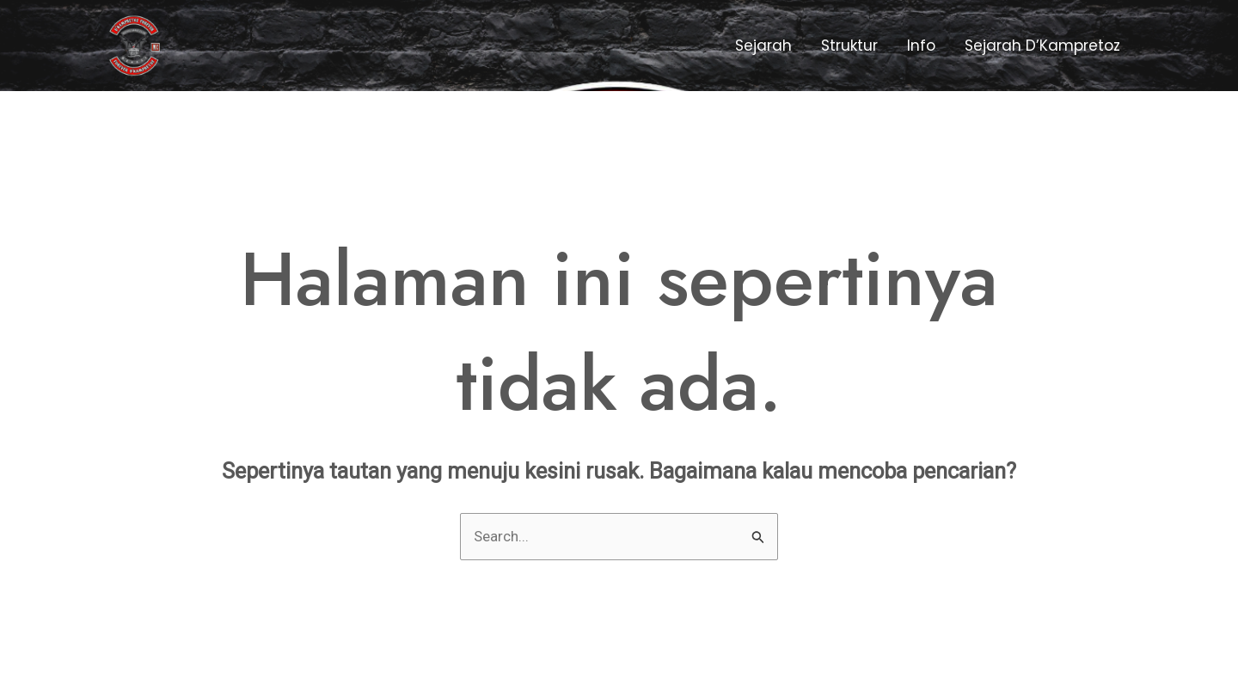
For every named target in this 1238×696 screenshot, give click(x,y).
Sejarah (763, 45)
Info (921, 45)
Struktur (849, 45)
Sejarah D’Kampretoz (1042, 45)
